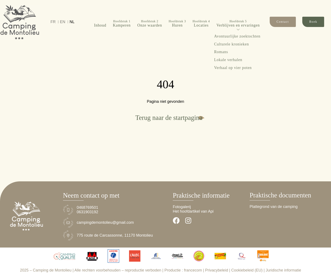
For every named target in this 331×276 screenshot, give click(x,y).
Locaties (201, 14)
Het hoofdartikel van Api (193, 211)
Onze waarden (149, 14)
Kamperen (122, 14)
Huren (177, 14)
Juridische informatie (283, 270)
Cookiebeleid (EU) (247, 270)
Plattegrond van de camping (274, 207)
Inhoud (100, 16)
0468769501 (87, 207)
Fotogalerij (182, 207)
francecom (193, 270)
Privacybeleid (216, 270)
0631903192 (87, 212)
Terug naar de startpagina (168, 117)
